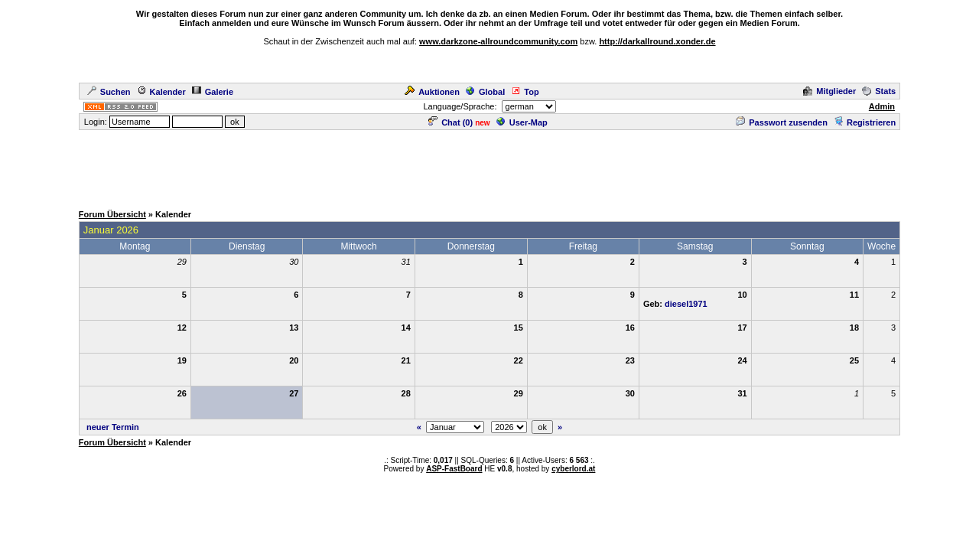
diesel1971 (686, 303)
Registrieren (865, 122)
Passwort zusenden (782, 122)
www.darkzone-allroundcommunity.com (498, 41)
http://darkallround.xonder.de (657, 41)
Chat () (450, 122)
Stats (879, 91)
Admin (882, 106)
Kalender (161, 91)
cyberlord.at (573, 469)
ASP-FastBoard (454, 469)
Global (485, 91)
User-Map (522, 122)
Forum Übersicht (112, 214)
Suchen (109, 91)
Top (524, 91)
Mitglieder (829, 91)
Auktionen (432, 91)
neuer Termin (112, 427)
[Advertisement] (489, 166)
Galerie (212, 91)
